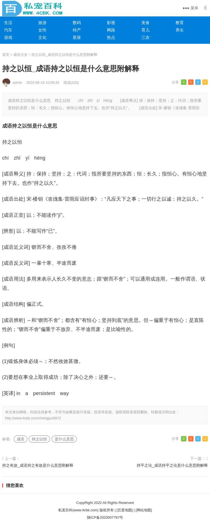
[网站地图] (144, 510)
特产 (77, 30)
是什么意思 (64, 439)
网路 (111, 30)
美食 (145, 22)
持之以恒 (39, 439)
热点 (111, 37)
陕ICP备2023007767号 (105, 517)
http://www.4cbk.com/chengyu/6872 (33, 418)
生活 (8, 22)
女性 (42, 30)
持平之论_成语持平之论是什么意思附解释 (172, 465)
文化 (42, 37)
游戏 (8, 37)
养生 (180, 30)
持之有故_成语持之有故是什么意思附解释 (37, 465)
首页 (5, 55)
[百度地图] (124, 510)
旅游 (42, 22)
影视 (111, 22)
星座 (77, 37)
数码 (77, 22)
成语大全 (20, 55)
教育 (180, 22)
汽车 (8, 30)
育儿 (145, 30)
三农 (145, 37)
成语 (20, 439)
